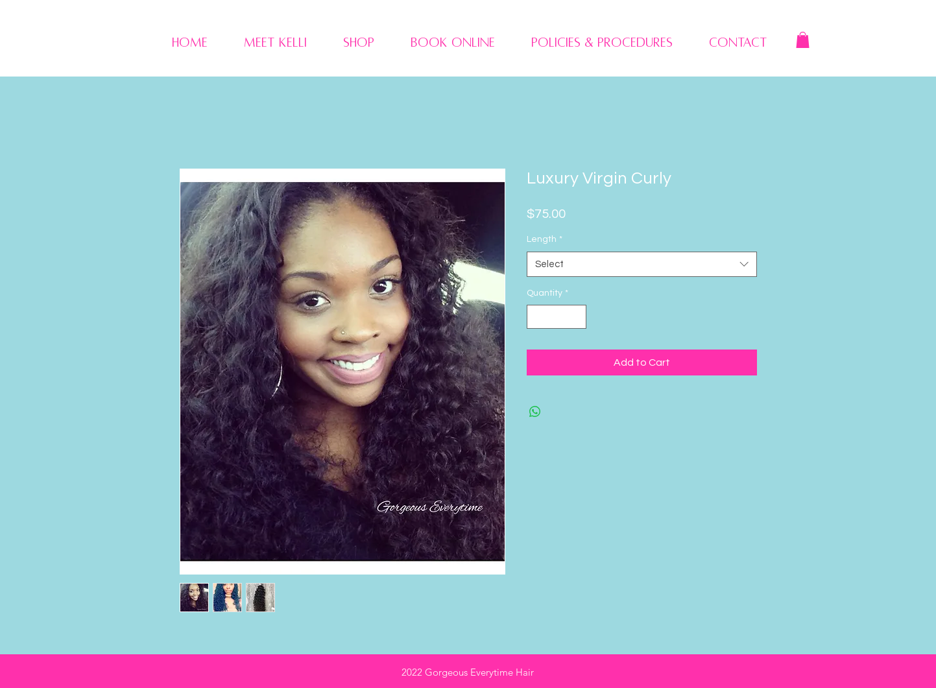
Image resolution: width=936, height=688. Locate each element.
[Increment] (576, 316)
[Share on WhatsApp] (535, 412)
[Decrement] (537, 316)
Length (544, 239)
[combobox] (642, 264)
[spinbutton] (556, 316)
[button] (803, 40)
